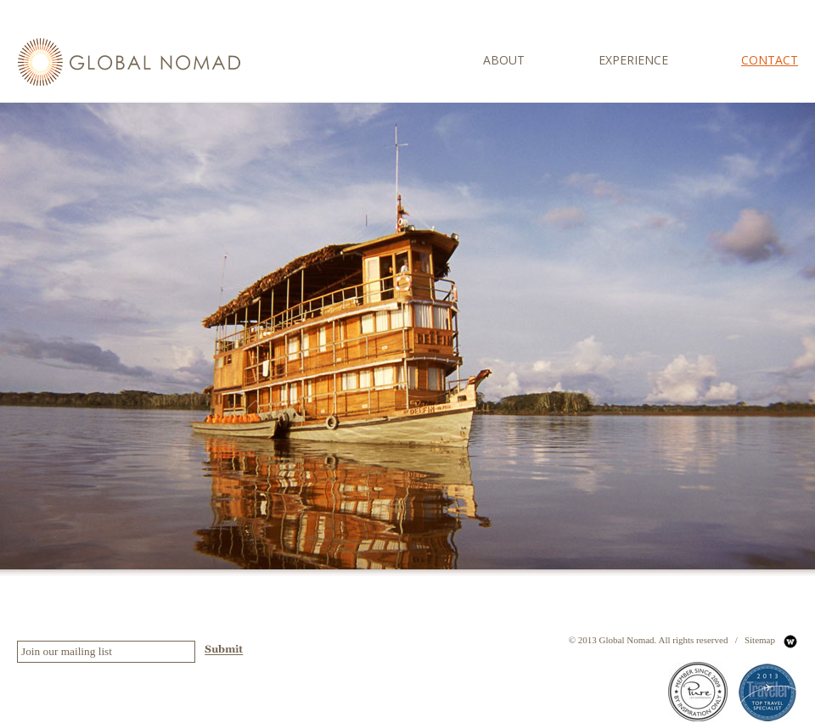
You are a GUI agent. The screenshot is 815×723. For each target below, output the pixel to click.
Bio (572, 498)
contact (769, 60)
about (504, 60)
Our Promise (590, 521)
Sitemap (760, 640)
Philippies (585, 566)
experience (633, 60)
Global (579, 543)
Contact (580, 588)
